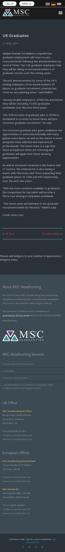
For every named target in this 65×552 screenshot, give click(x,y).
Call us (9, 3)
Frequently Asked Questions (19, 364)
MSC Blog (9, 371)
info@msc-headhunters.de (17, 477)
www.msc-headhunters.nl (16, 513)
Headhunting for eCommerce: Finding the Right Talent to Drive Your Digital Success (28, 386)
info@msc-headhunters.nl (16, 509)
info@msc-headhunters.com (17, 435)
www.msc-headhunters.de (16, 481)
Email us (27, 3)
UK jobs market (51, 233)
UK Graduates (16, 35)
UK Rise (9, 233)
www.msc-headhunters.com (17, 439)
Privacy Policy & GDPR (15, 378)
